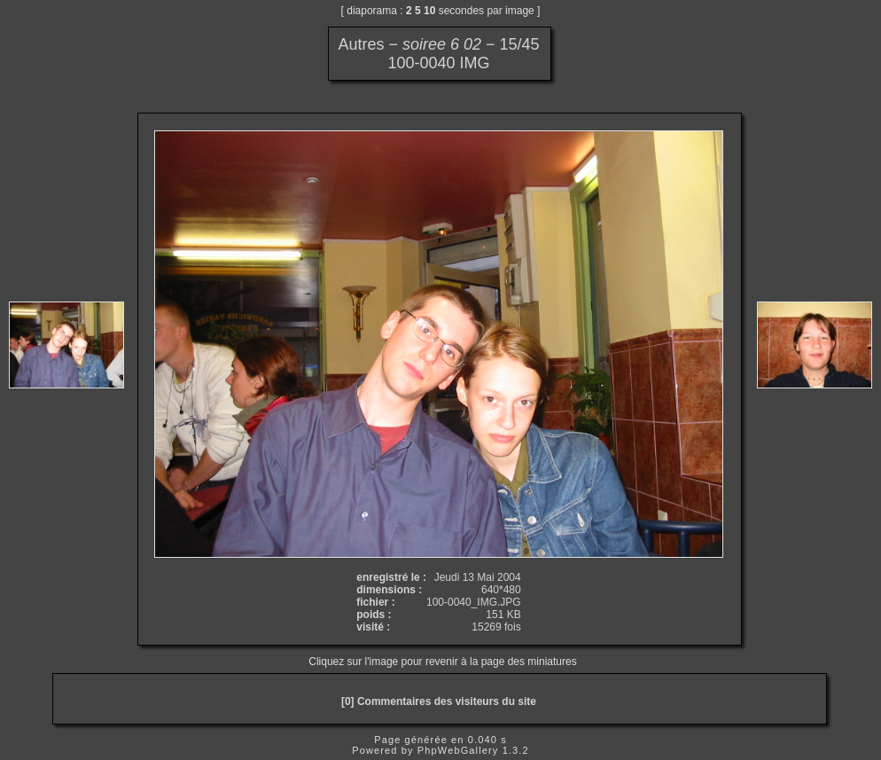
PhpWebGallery (458, 750)
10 (429, 10)
